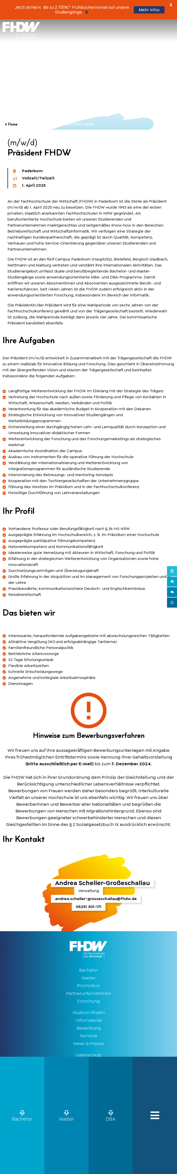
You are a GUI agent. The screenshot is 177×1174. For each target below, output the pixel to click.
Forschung (88, 1001)
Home (13, 124)
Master (89, 978)
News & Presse (88, 1043)
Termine (88, 1036)
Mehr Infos (149, 10)
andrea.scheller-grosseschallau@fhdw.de (96, 898)
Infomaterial (89, 1020)
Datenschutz (89, 1055)
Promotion (88, 985)
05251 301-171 (89, 906)
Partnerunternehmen (88, 993)
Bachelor (88, 970)
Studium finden (88, 1012)
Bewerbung (88, 1028)
